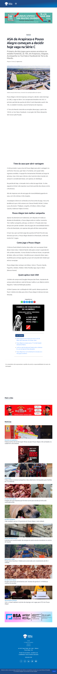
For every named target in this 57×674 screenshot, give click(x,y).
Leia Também (19, 332)
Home (28, 637)
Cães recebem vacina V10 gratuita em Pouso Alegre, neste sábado (24, 517)
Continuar (54, 671)
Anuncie (28, 640)
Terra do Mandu (41, 668)
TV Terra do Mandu (28, 638)
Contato (28, 642)
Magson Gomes (11, 61)
